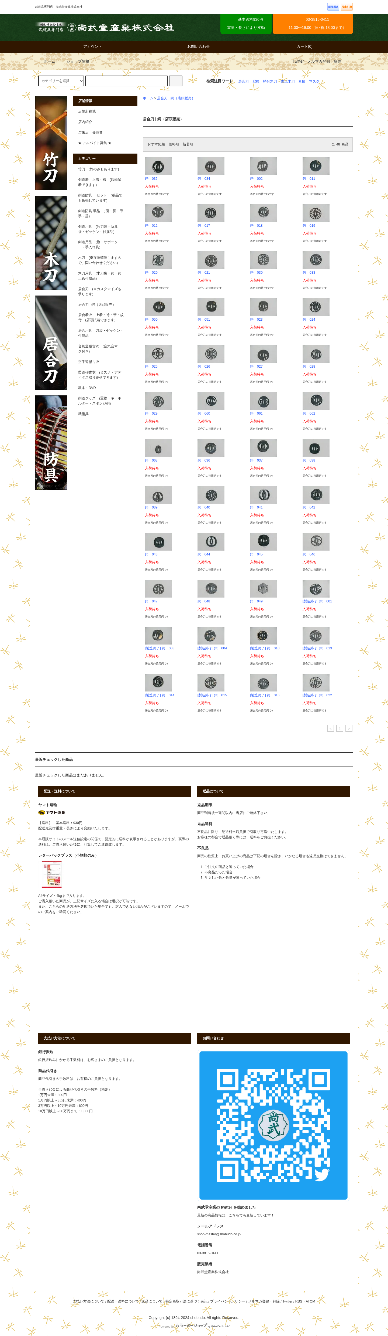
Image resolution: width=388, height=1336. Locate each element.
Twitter (298, 61)
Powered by (193, 1326)
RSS (298, 1301)
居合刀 (243, 81)
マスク (314, 81)
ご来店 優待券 (90, 132)
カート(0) (300, 46)
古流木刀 (288, 81)
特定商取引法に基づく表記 (186, 1301)
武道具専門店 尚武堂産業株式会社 (104, 27)
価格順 (174, 144)
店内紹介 (85, 122)
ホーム (45, 61)
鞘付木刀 (270, 81)
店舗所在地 (87, 111)
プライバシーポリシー (227, 1301)
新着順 (188, 144)
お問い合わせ (194, 46)
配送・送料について (123, 1301)
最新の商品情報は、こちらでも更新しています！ (235, 1215)
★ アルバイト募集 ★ (95, 143)
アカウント (88, 46)
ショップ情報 (74, 61)
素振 (301, 81)
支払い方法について (88, 1301)
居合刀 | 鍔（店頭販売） (176, 98)
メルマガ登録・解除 (324, 61)
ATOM (310, 1301)
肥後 (255, 81)
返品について (151, 1301)
